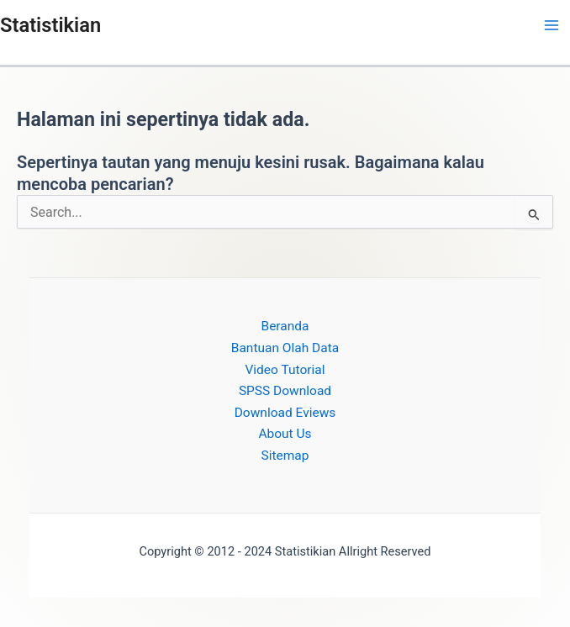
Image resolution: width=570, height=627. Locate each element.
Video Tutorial (285, 369)
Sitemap (285, 455)
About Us (284, 433)
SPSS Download (285, 390)
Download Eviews (285, 412)
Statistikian (50, 25)
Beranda (285, 326)
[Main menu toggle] (552, 25)
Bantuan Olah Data (285, 348)
